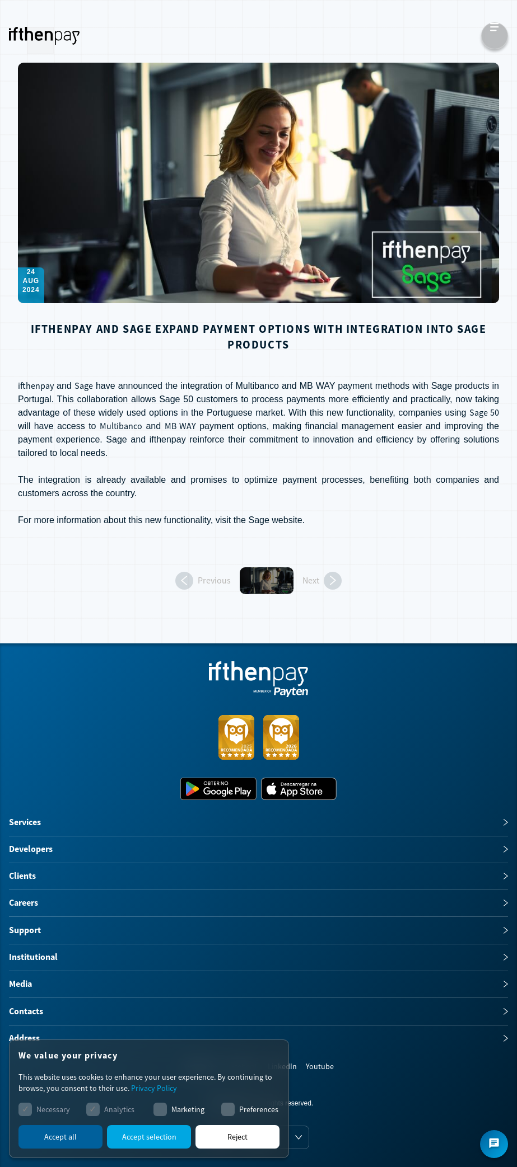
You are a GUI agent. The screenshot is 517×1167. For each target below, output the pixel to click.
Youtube (320, 1066)
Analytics (119, 1109)
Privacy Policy (154, 1088)
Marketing (187, 1109)
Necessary (53, 1109)
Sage (258, 520)
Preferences (258, 1109)
